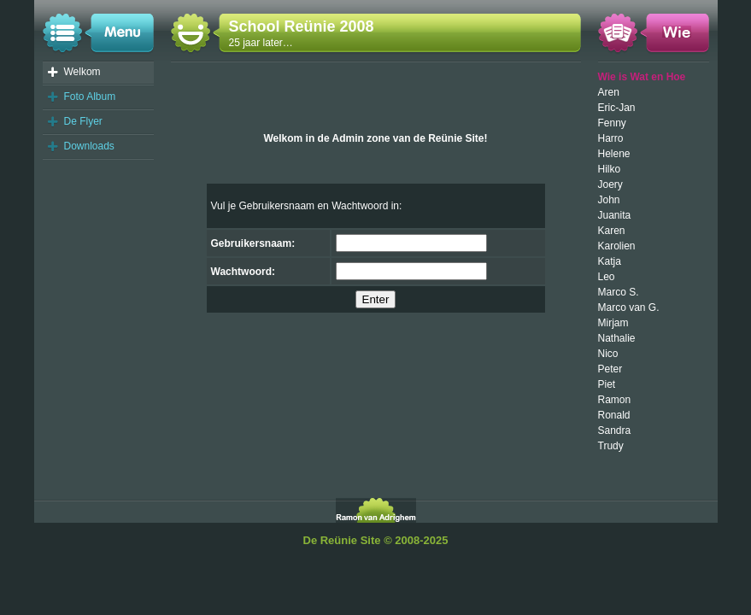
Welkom (82, 72)
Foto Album (90, 96)
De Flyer (83, 121)
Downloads (89, 146)
